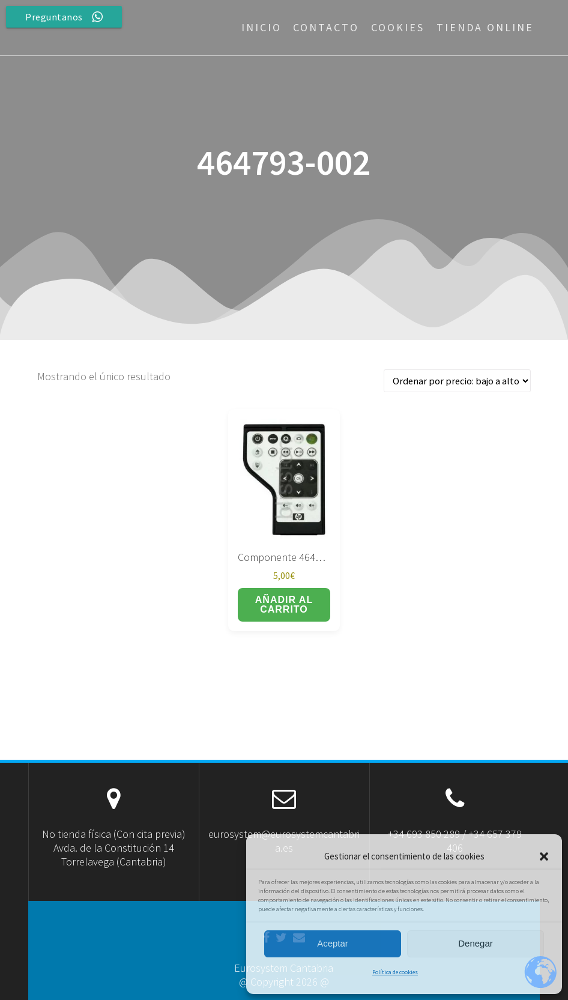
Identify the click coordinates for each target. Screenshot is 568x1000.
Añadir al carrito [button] (284, 604)
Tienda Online (485, 27)
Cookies (397, 27)
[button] (544, 856)
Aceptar (332, 943)
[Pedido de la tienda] (457, 381)
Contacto (326, 27)
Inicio (261, 27)
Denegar (475, 943)
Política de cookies (395, 972)
